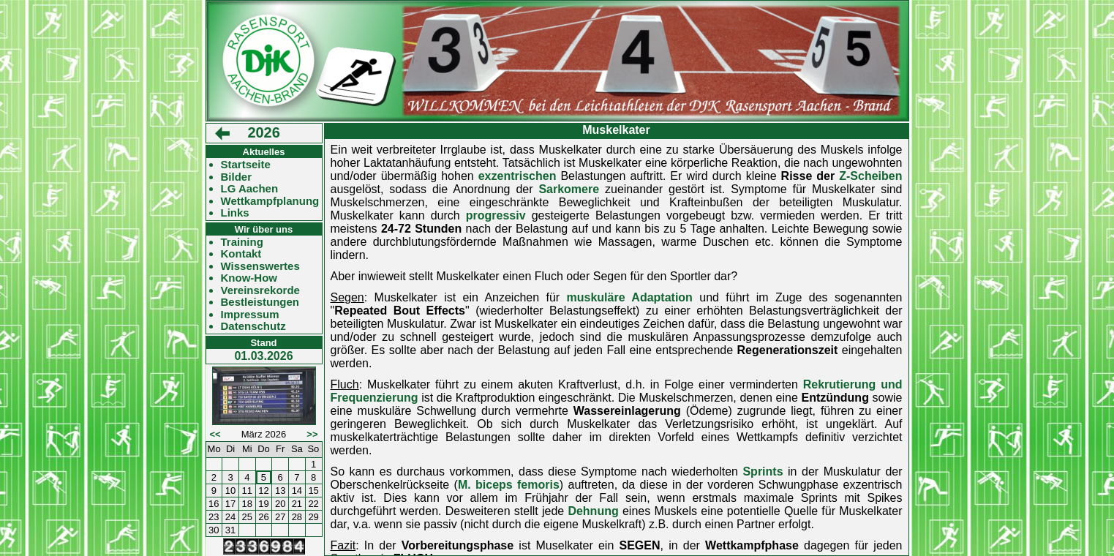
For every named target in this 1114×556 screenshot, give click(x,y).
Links (235, 213)
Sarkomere (568, 189)
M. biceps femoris (509, 484)
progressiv (496, 215)
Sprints (762, 471)
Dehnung (593, 511)
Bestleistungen (260, 302)
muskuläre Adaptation (630, 297)
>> (311, 434)
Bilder (236, 177)
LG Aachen (250, 189)
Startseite (246, 164)
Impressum (250, 314)
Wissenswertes (260, 266)
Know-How (249, 278)
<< (215, 434)
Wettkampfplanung (270, 201)
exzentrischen (517, 176)
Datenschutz (253, 326)
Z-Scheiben (870, 176)
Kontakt (241, 254)
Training (242, 242)
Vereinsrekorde (260, 290)
